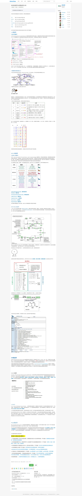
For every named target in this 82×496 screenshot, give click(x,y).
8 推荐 (31, 465)
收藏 (36, 465)
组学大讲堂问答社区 (26, 494)
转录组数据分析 (21, 7)
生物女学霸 (63, 18)
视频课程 (29, 1)
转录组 (29, 461)
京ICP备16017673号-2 (51, 494)
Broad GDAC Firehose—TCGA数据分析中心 (19, 473)
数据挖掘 (13, 7)
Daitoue (63, 16)
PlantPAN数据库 (14, 477)
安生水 (63, 14)
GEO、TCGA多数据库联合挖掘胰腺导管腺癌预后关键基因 (21, 481)
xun (62, 20)
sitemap (58, 494)
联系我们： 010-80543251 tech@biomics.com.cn (39, 494)
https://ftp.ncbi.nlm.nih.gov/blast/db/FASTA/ (41, 363)
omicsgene (63, 12)
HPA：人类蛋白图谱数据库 (16, 476)
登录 (67, 1)
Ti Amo (63, 27)
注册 (71, 1)
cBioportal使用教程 (15, 474)
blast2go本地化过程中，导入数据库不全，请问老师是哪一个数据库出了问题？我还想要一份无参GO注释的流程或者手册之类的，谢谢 (44, 475)
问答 (22, 1)
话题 (33, 1)
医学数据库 (36, 473)
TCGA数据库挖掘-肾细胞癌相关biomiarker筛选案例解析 (21, 479)
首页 (19, 1)
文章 (25, 1)
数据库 (16, 7)
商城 (36, 1)
